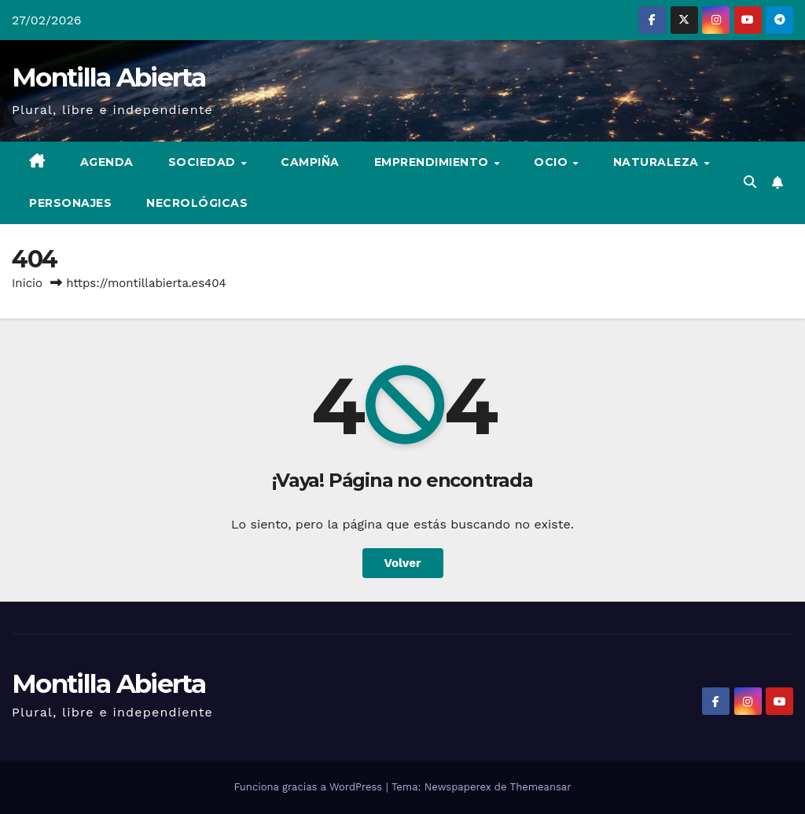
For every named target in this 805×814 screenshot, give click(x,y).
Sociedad (204, 162)
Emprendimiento (433, 162)
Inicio (27, 283)
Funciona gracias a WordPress (309, 787)
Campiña (310, 162)
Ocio (553, 162)
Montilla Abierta (108, 77)
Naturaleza (658, 162)
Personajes (70, 203)
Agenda (107, 162)
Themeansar (541, 787)
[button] (750, 182)
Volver (402, 563)
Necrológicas (197, 203)
